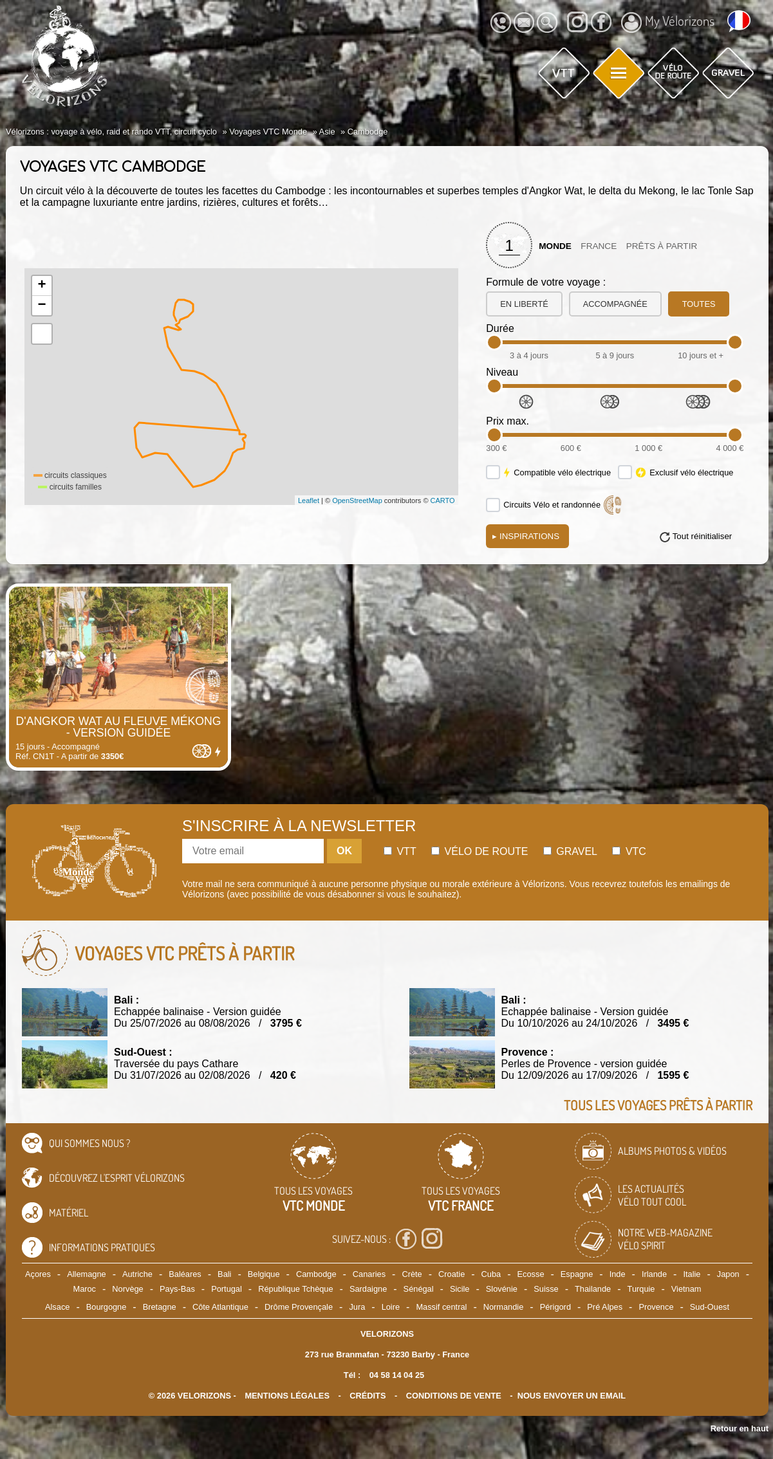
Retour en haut (739, 1428)
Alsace (57, 1307)
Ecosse (531, 1274)
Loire (391, 1307)
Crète (412, 1274)
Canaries (369, 1274)
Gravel (570, 851)
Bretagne (159, 1307)
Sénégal (419, 1289)
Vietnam (686, 1289)
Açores (38, 1274)
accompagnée (615, 304)
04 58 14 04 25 (396, 1375)
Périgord (555, 1307)
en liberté (524, 304)
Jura (357, 1307)
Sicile (460, 1289)
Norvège (127, 1289)
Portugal (226, 1289)
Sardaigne (368, 1289)
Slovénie (501, 1289)
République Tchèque (295, 1289)
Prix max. (507, 421)
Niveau (502, 372)
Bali (224, 1274)
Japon (728, 1274)
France (599, 246)
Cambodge (316, 1274)
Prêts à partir (662, 246)
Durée (500, 328)
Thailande (593, 1289)
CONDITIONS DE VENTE (453, 1395)
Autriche (137, 1274)
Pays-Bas (177, 1289)
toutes (699, 304)
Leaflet (308, 500)
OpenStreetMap (357, 500)
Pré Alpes (604, 1307)
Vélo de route (479, 851)
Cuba (491, 1274)
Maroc (84, 1289)
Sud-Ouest (709, 1307)
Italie (691, 1274)
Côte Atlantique (220, 1307)
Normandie (503, 1307)
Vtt (400, 851)
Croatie (451, 1274)
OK (344, 850)
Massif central (441, 1307)
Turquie (641, 1289)
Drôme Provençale (299, 1307)
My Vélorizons (667, 22)
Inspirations (525, 536)
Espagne (577, 1274)
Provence (655, 1307)
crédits (367, 1395)
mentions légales (287, 1395)
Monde (555, 246)
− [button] (42, 305)
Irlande (654, 1274)
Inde (618, 1274)
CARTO (443, 500)
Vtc (629, 851)
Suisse (546, 1289)
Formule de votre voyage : (546, 282)
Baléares (185, 1274)
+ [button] (42, 285)
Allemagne (86, 1274)
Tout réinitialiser (702, 536)
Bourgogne (106, 1307)
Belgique (264, 1274)
